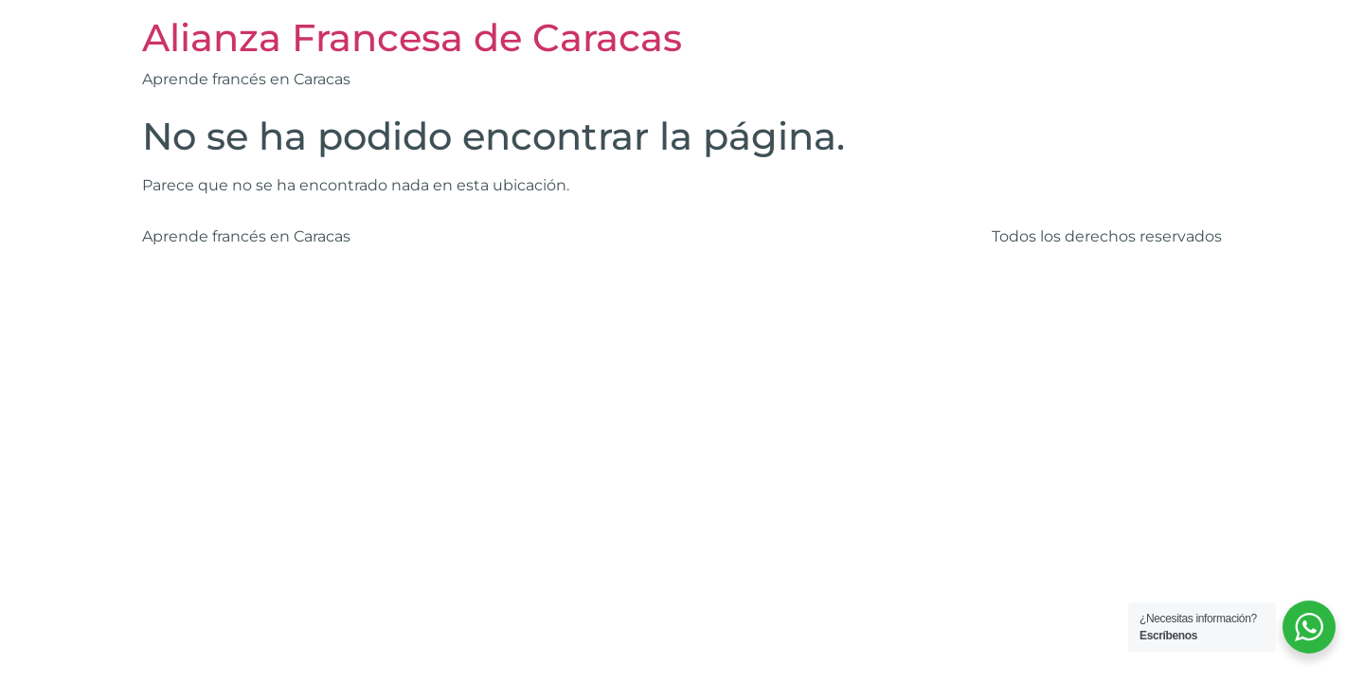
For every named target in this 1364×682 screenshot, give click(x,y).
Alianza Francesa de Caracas (412, 37)
